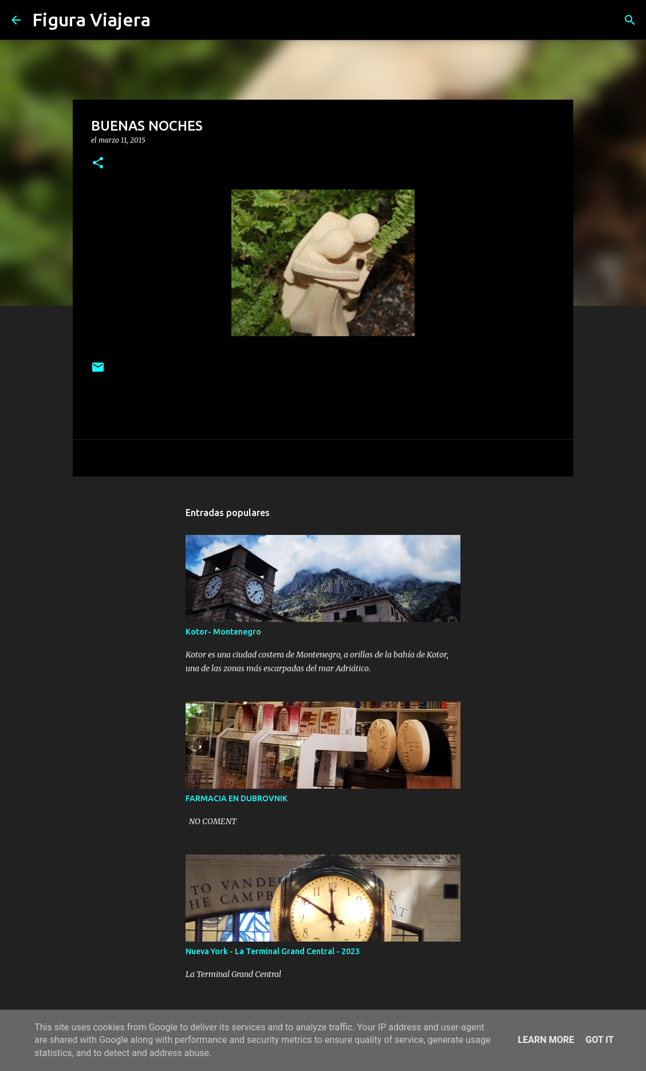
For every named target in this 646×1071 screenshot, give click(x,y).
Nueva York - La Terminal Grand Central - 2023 (273, 951)
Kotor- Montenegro (223, 631)
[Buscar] (167, 20)
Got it (599, 1039)
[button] (98, 163)
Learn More (546, 1039)
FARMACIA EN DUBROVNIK (236, 798)
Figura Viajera (91, 19)
